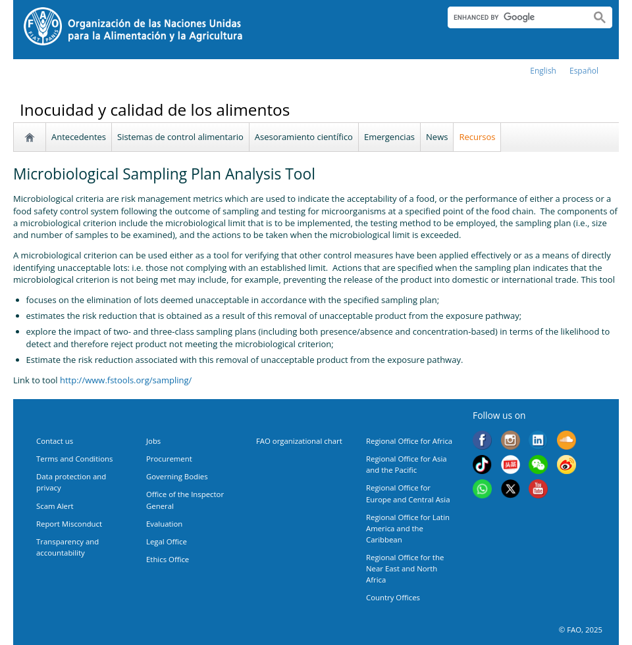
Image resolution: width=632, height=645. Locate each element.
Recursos (477, 137)
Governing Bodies (177, 476)
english (543, 70)
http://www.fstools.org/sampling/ (126, 380)
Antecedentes (78, 137)
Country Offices (393, 597)
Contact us (54, 441)
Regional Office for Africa (409, 441)
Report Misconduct (69, 524)
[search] (514, 17)
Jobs (153, 441)
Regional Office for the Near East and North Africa (405, 568)
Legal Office (166, 541)
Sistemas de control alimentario (180, 137)
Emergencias (389, 137)
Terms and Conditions (74, 459)
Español (583, 70)
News (437, 137)
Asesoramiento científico (304, 137)
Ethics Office (167, 559)
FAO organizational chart (299, 441)
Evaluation (164, 524)
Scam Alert (55, 506)
